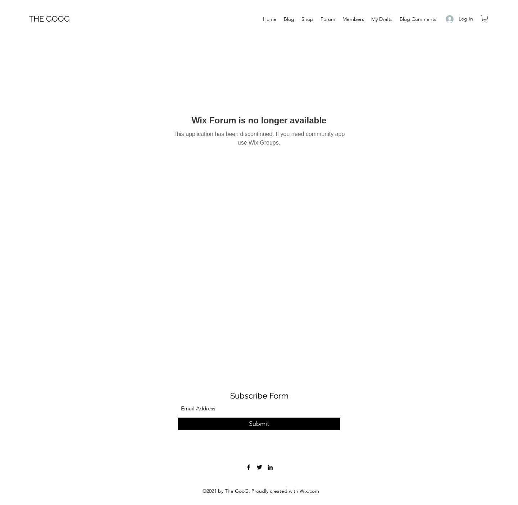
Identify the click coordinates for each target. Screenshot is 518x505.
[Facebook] (248, 467)
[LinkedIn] (270, 467)
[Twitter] (259, 467)
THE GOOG (49, 18)
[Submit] (259, 424)
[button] (485, 18)
